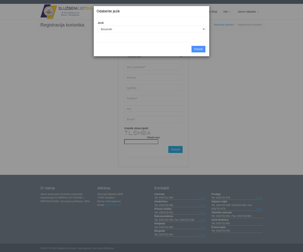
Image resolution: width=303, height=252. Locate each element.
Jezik (101, 22)
